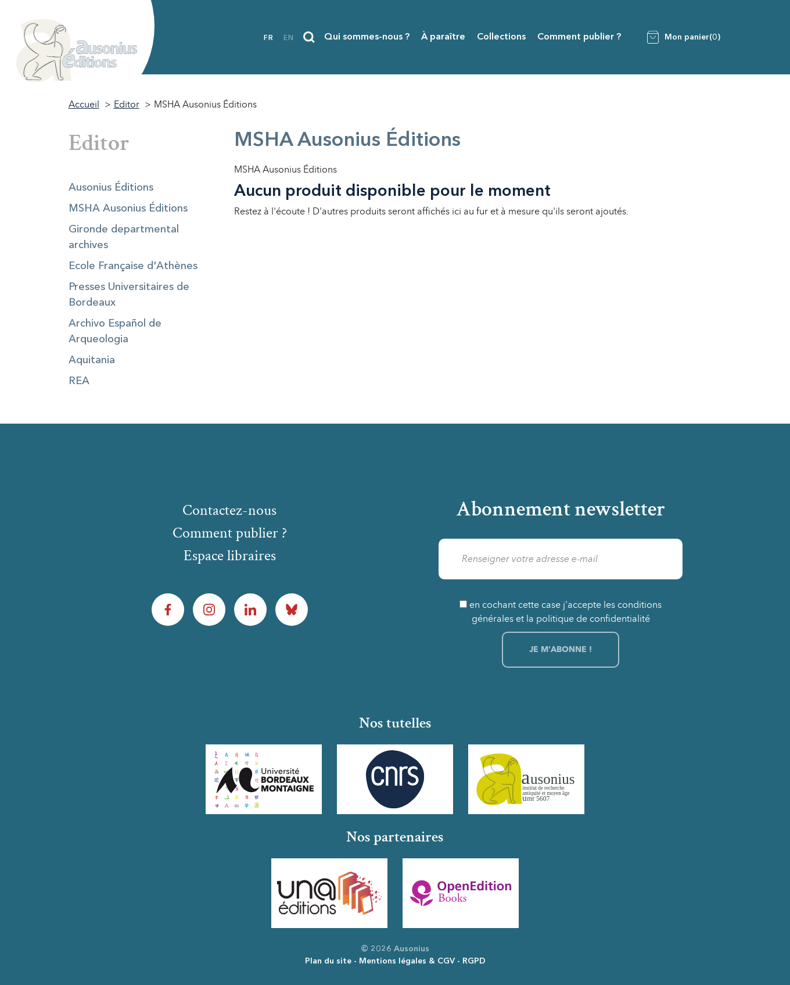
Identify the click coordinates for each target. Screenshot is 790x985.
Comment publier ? (579, 37)
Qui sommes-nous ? (367, 37)
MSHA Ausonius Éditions (128, 208)
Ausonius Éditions (111, 187)
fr (269, 38)
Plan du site (328, 961)
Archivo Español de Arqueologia (115, 331)
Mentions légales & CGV (407, 961)
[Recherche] (309, 37)
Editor (99, 143)
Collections (501, 37)
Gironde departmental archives (124, 237)
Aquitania (92, 360)
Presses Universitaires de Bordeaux (129, 295)
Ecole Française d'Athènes (133, 266)
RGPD (474, 961)
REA (79, 381)
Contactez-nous (229, 510)
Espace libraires (230, 555)
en (288, 38)
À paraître (443, 37)
